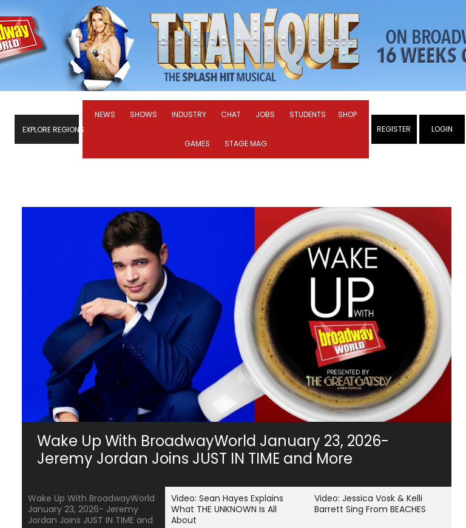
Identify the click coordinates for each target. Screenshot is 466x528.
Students (307, 114)
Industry (189, 114)
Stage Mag (246, 143)
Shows (143, 114)
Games (197, 143)
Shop (347, 114)
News (105, 114)
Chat (231, 114)
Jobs (265, 114)
